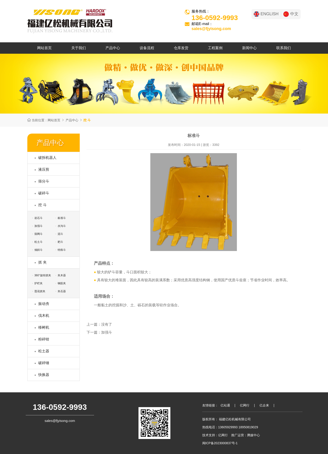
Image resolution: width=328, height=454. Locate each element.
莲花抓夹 (39, 291)
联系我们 (283, 48)
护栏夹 (38, 283)
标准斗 (62, 218)
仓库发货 (181, 48)
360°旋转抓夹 (42, 275)
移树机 (43, 327)
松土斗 (38, 241)
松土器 (43, 351)
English (266, 14)
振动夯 (43, 304)
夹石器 (62, 291)
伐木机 (43, 315)
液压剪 (43, 169)
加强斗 (38, 226)
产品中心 (112, 48)
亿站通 (225, 405)
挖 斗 (42, 205)
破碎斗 (43, 193)
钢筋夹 (62, 283)
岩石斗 (38, 218)
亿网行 (244, 405)
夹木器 (62, 275)
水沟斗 (62, 226)
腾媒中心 (253, 435)
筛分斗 (43, 181)
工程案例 (215, 48)
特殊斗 (62, 249)
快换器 (43, 375)
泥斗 (60, 234)
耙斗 (60, 241)
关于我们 (78, 48)
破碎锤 (43, 363)
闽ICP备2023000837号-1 (220, 443)
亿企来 (264, 405)
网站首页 (44, 48)
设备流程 (147, 48)
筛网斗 (38, 234)
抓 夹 (42, 262)
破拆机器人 (47, 158)
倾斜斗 (38, 249)
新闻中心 (249, 48)
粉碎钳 (43, 339)
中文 (290, 14)
